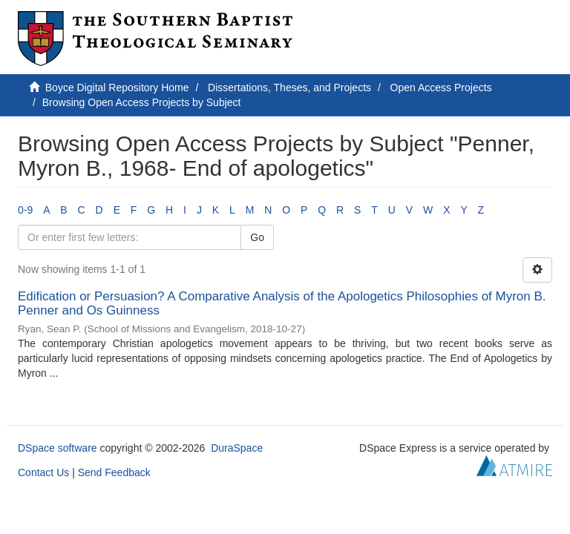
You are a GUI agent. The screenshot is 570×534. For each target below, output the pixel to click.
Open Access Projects (441, 87)
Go (257, 237)
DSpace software (57, 448)
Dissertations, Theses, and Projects (289, 87)
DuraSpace (237, 448)
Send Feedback (114, 472)
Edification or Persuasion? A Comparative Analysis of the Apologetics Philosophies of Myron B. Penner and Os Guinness (282, 303)
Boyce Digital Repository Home (117, 87)
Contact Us (43, 472)
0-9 (25, 210)
